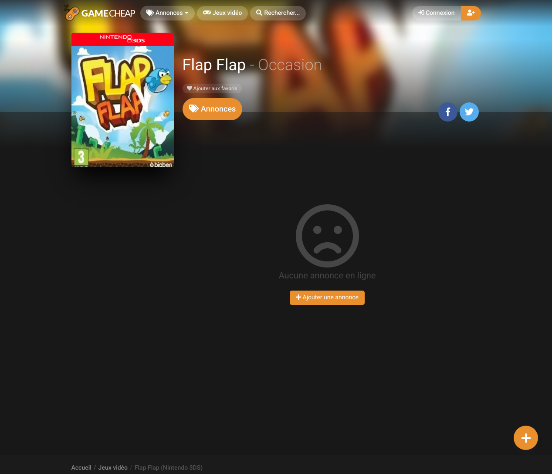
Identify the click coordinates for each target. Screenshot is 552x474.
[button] (278, 13)
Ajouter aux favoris (212, 88)
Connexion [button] (436, 13)
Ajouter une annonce (327, 297)
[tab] (213, 109)
